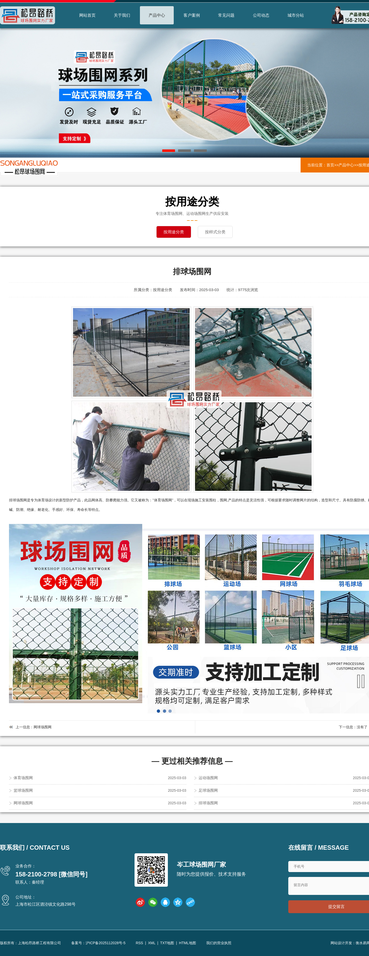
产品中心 (157, 15)
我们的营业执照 (218, 943)
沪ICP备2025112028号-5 (106, 943)
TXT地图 (167, 943)
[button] (168, 150)
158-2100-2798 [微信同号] (51, 874)
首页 (330, 165)
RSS (139, 943)
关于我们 (122, 15)
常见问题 (226, 15)
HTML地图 (187, 943)
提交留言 (336, 906)
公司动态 (261, 15)
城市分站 (296, 15)
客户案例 (191, 15)
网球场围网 (43, 727)
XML (151, 943)
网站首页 (87, 15)
